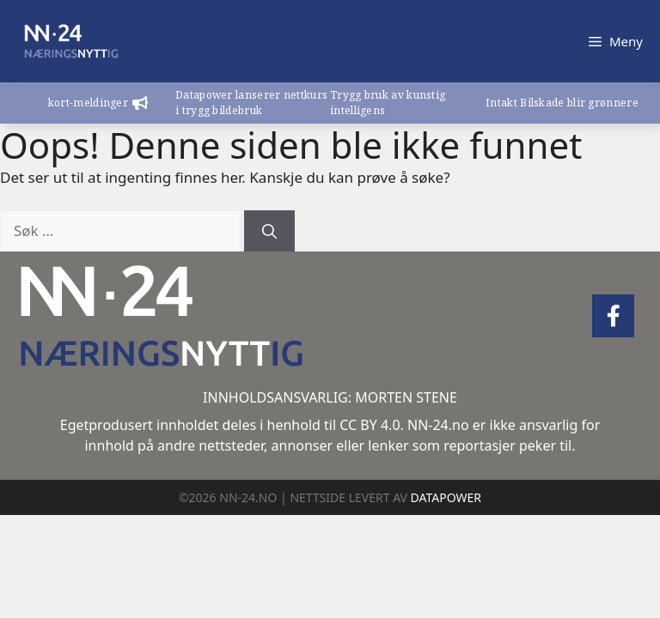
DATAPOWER (446, 497)
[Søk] (269, 230)
